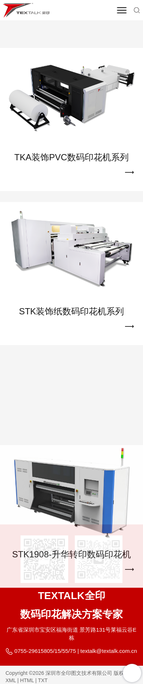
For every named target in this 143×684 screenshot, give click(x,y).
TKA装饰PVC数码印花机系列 (71, 148)
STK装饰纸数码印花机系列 (71, 301)
